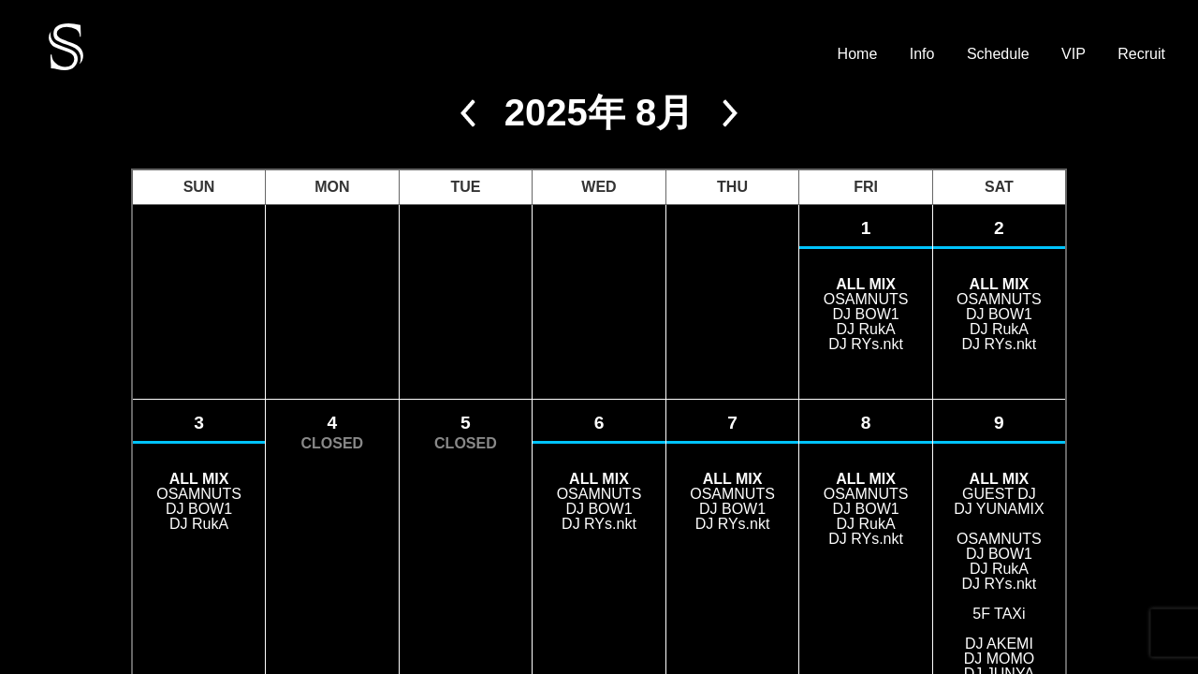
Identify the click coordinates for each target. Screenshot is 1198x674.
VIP (1073, 54)
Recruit (1141, 54)
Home (858, 54)
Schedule (998, 54)
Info (922, 54)
